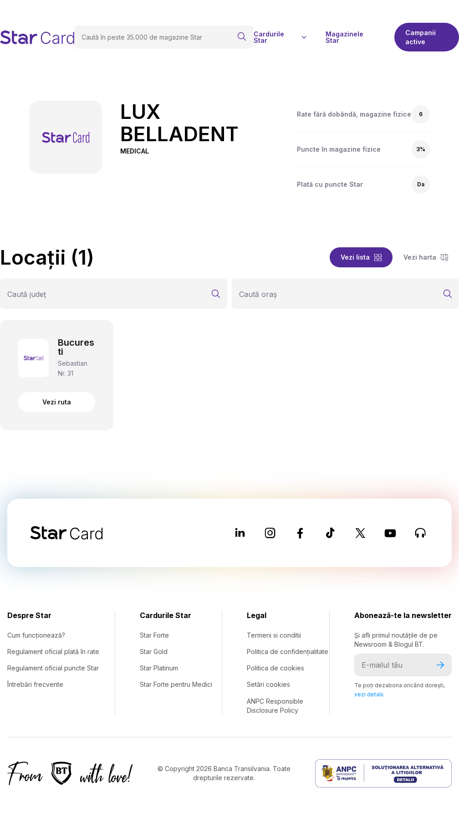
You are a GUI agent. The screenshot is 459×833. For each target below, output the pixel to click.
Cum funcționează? (36, 635)
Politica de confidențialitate (287, 651)
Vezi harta (425, 257)
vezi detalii (368, 694)
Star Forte (154, 635)
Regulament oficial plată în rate (53, 651)
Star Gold (154, 651)
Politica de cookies (275, 668)
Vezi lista (361, 257)
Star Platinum (159, 668)
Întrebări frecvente (35, 684)
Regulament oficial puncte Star (53, 668)
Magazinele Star (344, 37)
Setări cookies (268, 684)
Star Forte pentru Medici (176, 684)
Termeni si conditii (274, 635)
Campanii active (420, 37)
